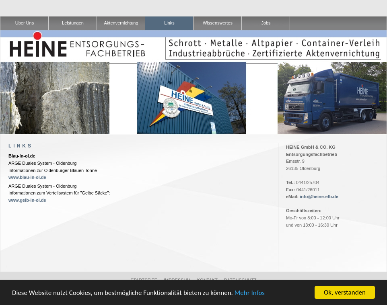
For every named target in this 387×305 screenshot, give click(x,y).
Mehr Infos (250, 293)
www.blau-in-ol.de (27, 177)
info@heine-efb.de (319, 196)
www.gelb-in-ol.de (27, 200)
